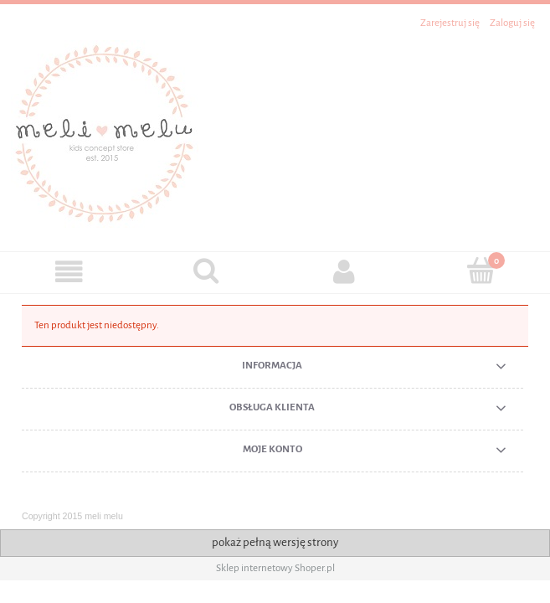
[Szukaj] (206, 270)
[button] (68, 271)
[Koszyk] (481, 270)
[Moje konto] (344, 271)
